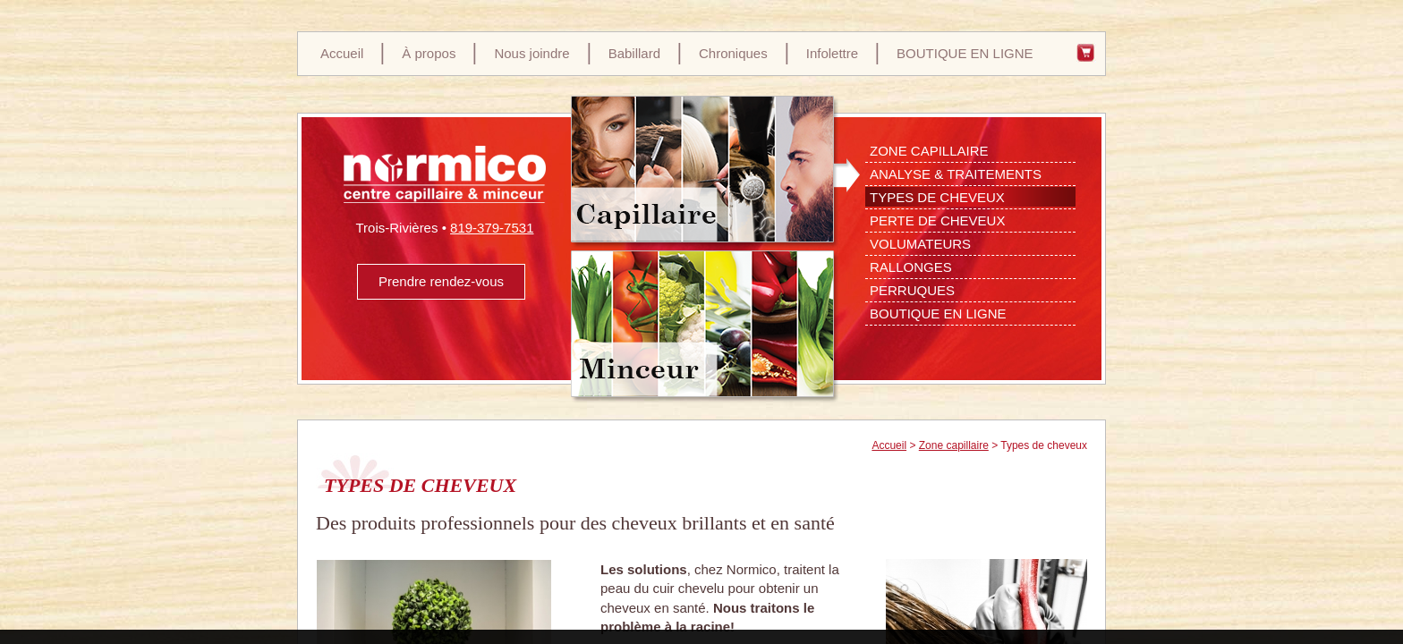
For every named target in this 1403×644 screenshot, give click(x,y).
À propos (428, 53)
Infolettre (832, 53)
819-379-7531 (491, 227)
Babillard (634, 53)
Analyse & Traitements (956, 174)
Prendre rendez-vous (441, 281)
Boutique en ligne (938, 313)
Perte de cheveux (937, 220)
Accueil (341, 53)
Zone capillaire (954, 445)
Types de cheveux (937, 197)
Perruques (912, 290)
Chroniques (733, 53)
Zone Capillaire (929, 150)
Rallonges (911, 267)
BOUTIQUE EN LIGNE (965, 53)
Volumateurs (920, 243)
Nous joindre (531, 53)
